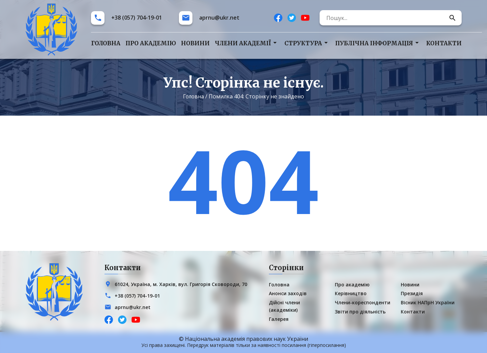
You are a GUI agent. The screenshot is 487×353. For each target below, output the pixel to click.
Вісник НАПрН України (428, 302)
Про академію (150, 43)
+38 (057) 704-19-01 (136, 17)
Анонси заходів (288, 293)
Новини (195, 43)
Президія (412, 293)
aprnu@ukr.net (219, 17)
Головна (105, 43)
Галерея (278, 318)
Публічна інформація (374, 43)
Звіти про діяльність (360, 311)
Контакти (444, 43)
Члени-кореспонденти (362, 302)
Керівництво (351, 293)
